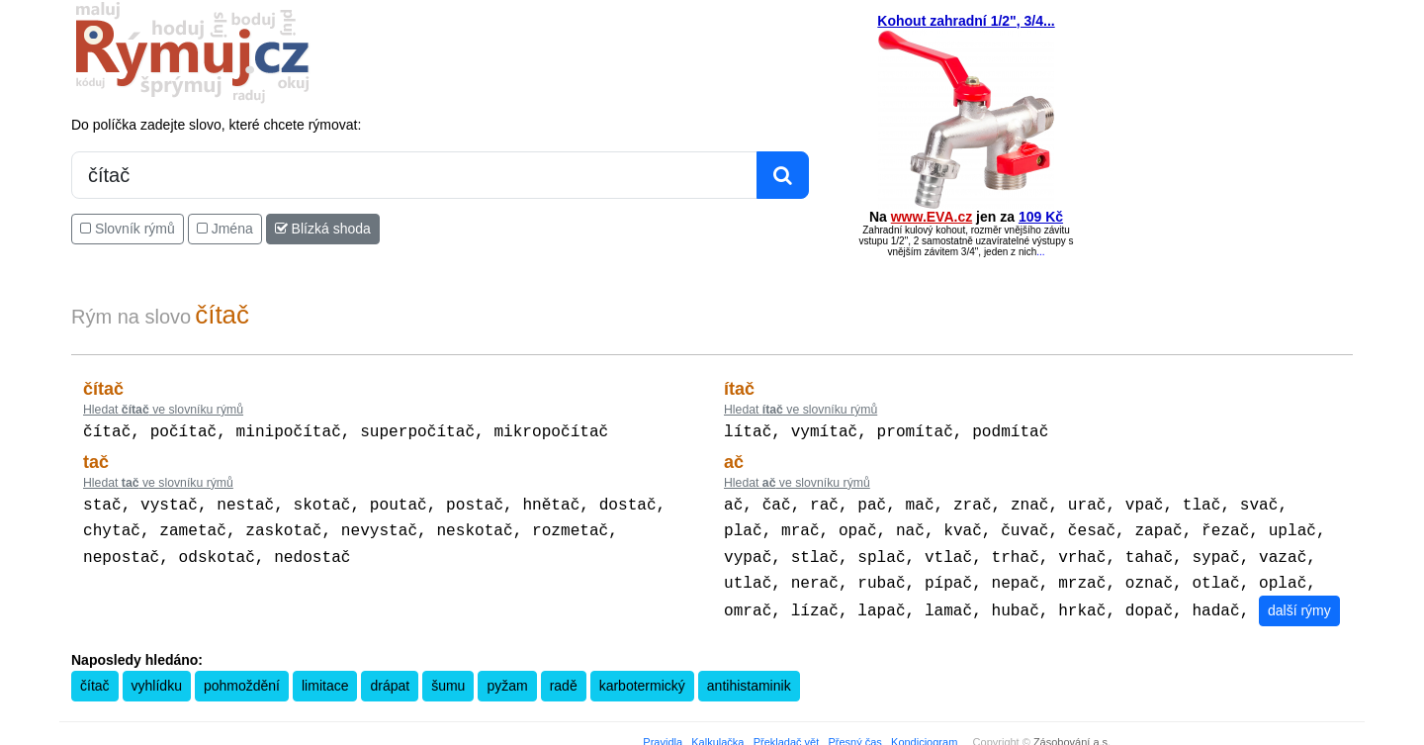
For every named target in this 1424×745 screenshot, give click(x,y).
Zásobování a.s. (1072, 732)
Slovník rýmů (127, 228)
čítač (95, 676)
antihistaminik (749, 676)
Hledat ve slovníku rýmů (163, 410)
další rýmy (1299, 600)
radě (564, 676)
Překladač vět (787, 732)
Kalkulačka (717, 732)
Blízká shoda (323, 228)
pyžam (507, 676)
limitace (325, 676)
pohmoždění (242, 676)
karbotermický (642, 676)
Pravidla (662, 732)
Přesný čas (854, 732)
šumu (448, 676)
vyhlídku (157, 676)
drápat (389, 676)
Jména (225, 228)
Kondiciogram (924, 732)
